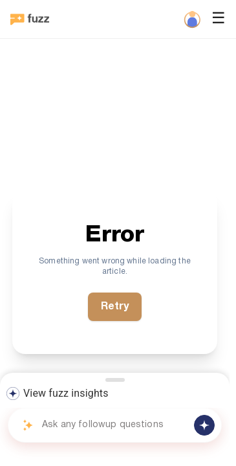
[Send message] (204, 425)
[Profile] (192, 19)
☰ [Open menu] (218, 19)
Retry (115, 306)
